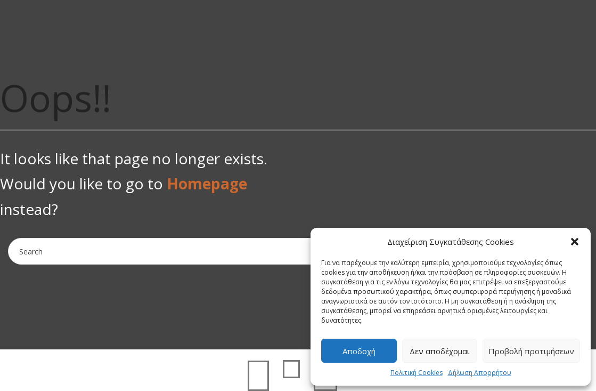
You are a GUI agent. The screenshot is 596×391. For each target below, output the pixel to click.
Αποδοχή (358, 351)
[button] (574, 241)
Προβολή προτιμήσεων (531, 351)
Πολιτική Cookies (416, 372)
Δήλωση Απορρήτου (479, 372)
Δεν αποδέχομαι (440, 351)
